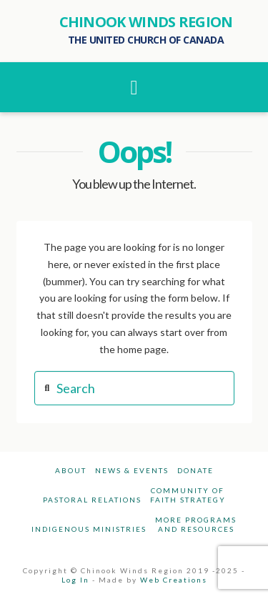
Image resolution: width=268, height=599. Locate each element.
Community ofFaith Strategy (188, 495)
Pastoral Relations (92, 499)
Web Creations (173, 579)
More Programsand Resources (196, 524)
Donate (195, 470)
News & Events (132, 470)
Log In (75, 579)
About (70, 470)
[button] (134, 87)
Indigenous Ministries (89, 529)
